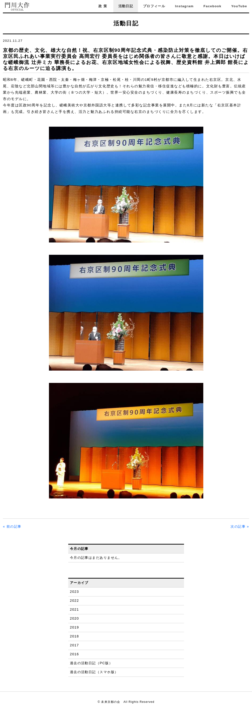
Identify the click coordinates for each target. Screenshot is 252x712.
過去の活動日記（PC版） (91, 663)
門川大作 (17, 6)
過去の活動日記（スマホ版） (94, 672)
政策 (103, 6)
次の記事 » (240, 526)
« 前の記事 (12, 526)
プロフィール (154, 6)
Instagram (184, 6)
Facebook (212, 6)
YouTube (239, 6)
